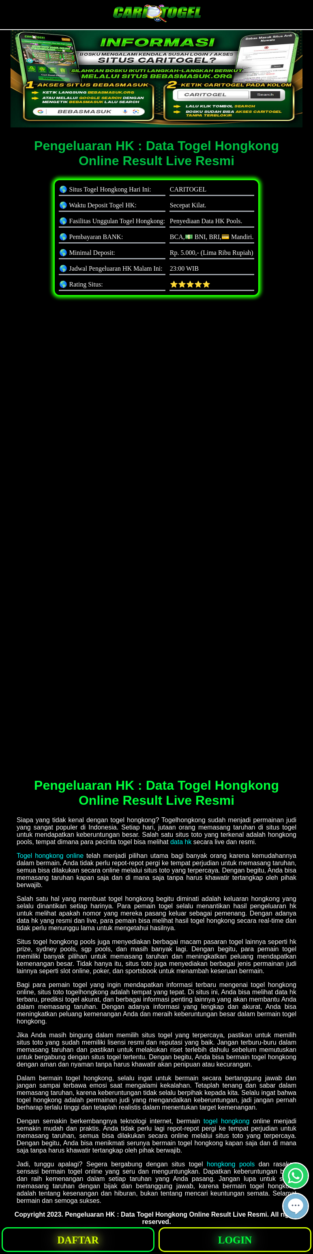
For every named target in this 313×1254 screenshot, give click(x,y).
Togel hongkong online (50, 855)
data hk (180, 841)
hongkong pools (231, 1164)
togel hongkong (226, 1121)
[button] (295, 1206)
